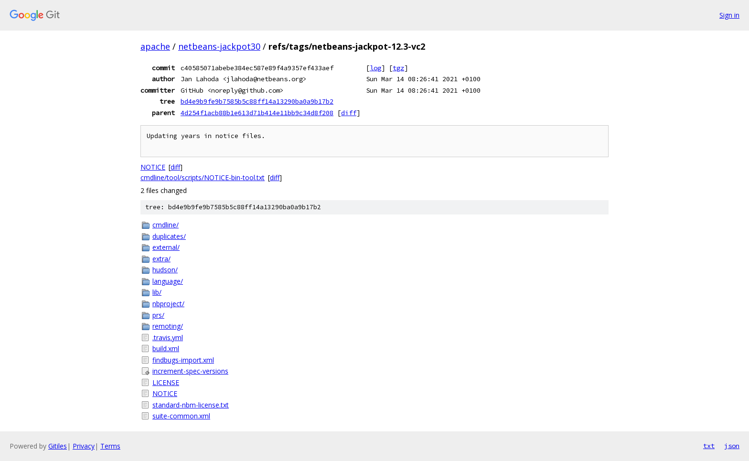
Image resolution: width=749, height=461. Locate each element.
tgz (398, 68)
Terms (110, 445)
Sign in (729, 15)
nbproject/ (168, 303)
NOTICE (152, 167)
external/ (166, 247)
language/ (167, 281)
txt (709, 445)
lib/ (156, 292)
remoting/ (167, 326)
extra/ (161, 258)
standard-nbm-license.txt (190, 404)
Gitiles (57, 445)
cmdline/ (165, 224)
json (731, 445)
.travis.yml (167, 337)
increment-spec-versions (190, 370)
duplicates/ (169, 236)
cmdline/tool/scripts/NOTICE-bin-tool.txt (202, 177)
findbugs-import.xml (183, 360)
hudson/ (165, 269)
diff (348, 112)
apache (155, 46)
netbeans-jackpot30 (219, 46)
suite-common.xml (181, 415)
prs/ (158, 315)
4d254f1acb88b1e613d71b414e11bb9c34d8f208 (257, 112)
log (375, 68)
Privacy (84, 445)
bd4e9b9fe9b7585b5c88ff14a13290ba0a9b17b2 (257, 101)
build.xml (165, 348)
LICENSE (165, 382)
